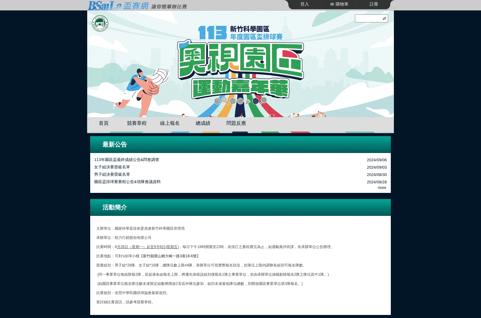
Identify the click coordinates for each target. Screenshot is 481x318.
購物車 (341, 4)
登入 (304, 4)
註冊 (374, 4)
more (382, 188)
